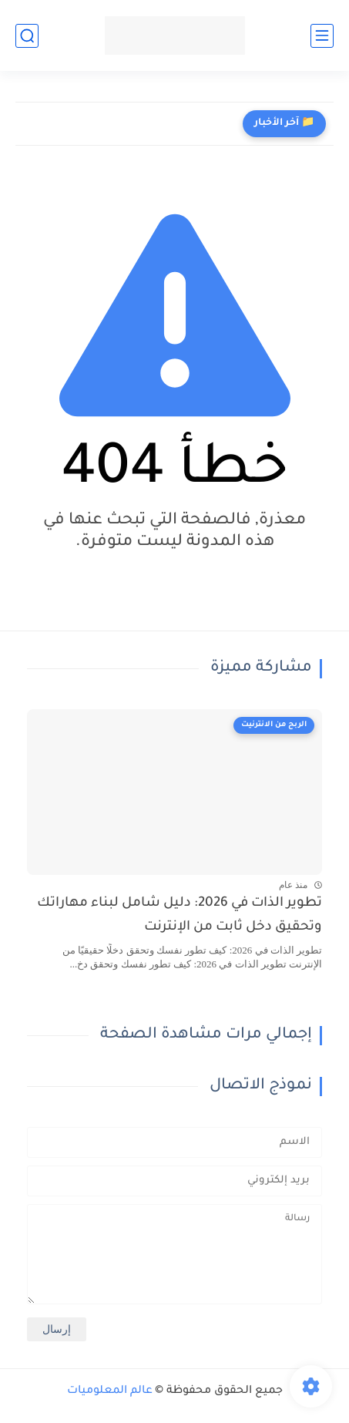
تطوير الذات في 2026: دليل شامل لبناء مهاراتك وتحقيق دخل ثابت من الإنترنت (179, 915)
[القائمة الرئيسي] (322, 36)
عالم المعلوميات (110, 1391)
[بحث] (27, 36)
